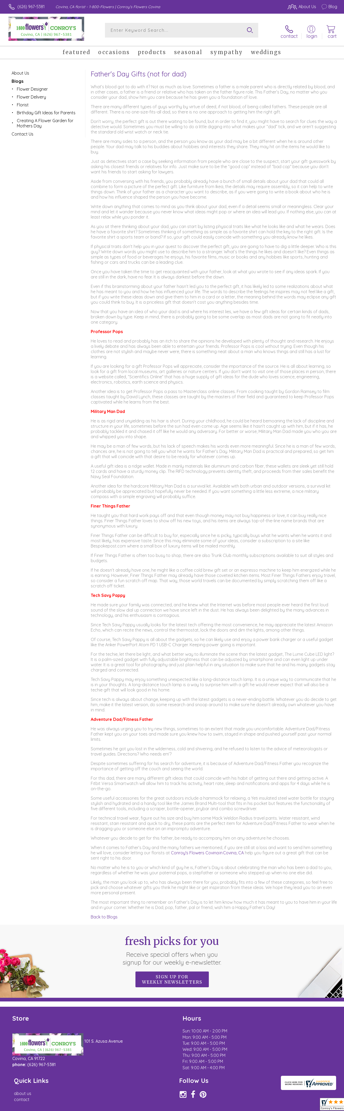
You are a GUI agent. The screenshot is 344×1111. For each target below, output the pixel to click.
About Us (20, 71)
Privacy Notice (252, 1105)
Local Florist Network (289, 1105)
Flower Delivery (31, 94)
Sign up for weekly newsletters (172, 977)
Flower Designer (32, 87)
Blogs (17, 79)
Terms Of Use (221, 1105)
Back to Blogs (104, 914)
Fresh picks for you (172, 948)
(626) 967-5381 (31, 6)
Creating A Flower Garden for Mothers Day (45, 121)
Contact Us (22, 132)
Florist (23, 102)
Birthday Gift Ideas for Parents (46, 110)
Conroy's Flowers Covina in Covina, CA (208, 850)
